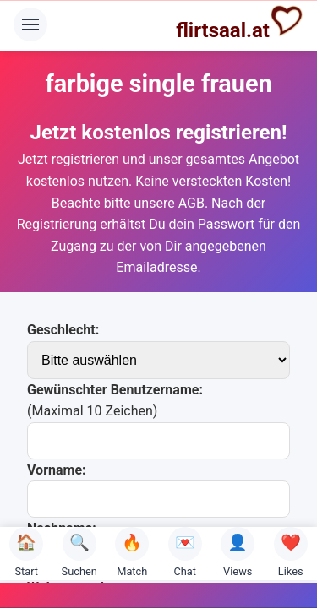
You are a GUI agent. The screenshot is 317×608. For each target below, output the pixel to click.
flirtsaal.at (239, 22)
